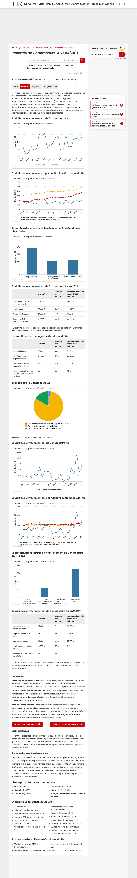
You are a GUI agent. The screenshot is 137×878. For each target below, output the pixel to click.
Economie (104, 4)
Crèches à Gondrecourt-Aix (63, 816)
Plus (113, 4)
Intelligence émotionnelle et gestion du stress (104, 105)
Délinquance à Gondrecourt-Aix (65, 830)
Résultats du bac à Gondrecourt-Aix (30, 850)
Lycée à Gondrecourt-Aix (62, 813)
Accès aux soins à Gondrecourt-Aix (66, 827)
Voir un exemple (120, 58)
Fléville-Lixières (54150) (61, 787)
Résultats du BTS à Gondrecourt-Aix (67, 850)
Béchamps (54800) (22, 793)
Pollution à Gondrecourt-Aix (63, 834)
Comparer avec (59, 79)
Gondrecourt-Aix (56, 47)
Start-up (58, 4)
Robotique (85, 4)
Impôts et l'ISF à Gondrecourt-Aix (28, 817)
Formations (99, 98)
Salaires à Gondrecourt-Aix (26, 810)
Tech (35, 4)
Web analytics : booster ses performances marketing (104, 124)
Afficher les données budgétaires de (26, 79)
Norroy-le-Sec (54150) (61, 790)
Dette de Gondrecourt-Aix (28, 724)
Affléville (40, 65)
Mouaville (48, 65)
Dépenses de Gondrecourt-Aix (67, 724)
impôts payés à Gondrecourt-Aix (39, 437)
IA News (27, 4)
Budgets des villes (23, 47)
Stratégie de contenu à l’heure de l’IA (105, 114)
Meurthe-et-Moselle (40, 47)
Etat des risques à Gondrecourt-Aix (66, 823)
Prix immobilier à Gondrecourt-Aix (29, 814)
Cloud (95, 4)
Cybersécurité (72, 4)
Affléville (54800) (21, 787)
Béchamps (58, 65)
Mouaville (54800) (22, 790)
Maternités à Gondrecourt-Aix (64, 820)
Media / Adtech (46, 4)
